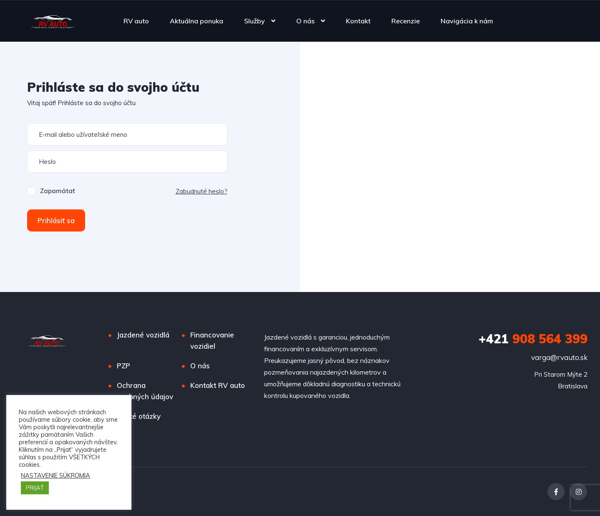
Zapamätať (57, 191)
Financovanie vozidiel (212, 340)
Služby (254, 21)
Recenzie (405, 21)
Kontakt (358, 21)
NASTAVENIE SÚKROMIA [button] (55, 475)
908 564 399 (533, 339)
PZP (123, 365)
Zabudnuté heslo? (201, 191)
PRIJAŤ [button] (35, 487)
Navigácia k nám (467, 21)
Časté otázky (139, 416)
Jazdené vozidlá (143, 334)
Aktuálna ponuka (196, 21)
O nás (305, 21)
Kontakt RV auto (217, 385)
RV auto (136, 21)
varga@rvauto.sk (559, 357)
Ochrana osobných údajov (145, 391)
